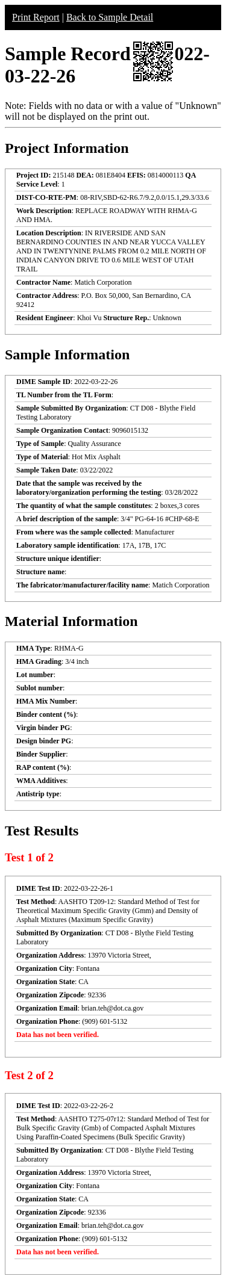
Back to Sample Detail (109, 17)
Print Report (36, 17)
